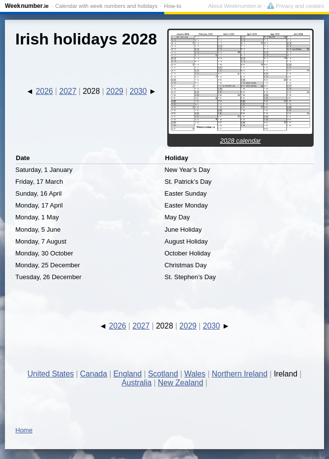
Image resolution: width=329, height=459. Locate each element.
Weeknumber (26, 5)
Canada (93, 374)
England (127, 374)
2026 (44, 91)
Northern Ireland (240, 374)
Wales (195, 374)
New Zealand (180, 382)
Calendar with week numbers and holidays (106, 6)
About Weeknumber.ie (235, 6)
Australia (137, 382)
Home (24, 430)
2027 (68, 91)
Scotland (163, 374)
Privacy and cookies (295, 6)
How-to (172, 6)
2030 (138, 91)
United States (51, 374)
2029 (115, 91)
